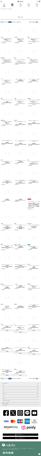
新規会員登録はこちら (21, 434)
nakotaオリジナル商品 (5, 403)
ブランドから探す (4, 405)
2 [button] (38, 378)
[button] (40, 22)
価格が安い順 (14, 378)
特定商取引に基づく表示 (14, 449)
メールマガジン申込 (8, 448)
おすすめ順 (6, 378)
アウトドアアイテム (6, 400)
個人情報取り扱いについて (6, 449)
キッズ (4, 398)
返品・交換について (24, 448)
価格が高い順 (19, 378)
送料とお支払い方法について (17, 448)
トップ (3, 448)
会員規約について (31, 448)
